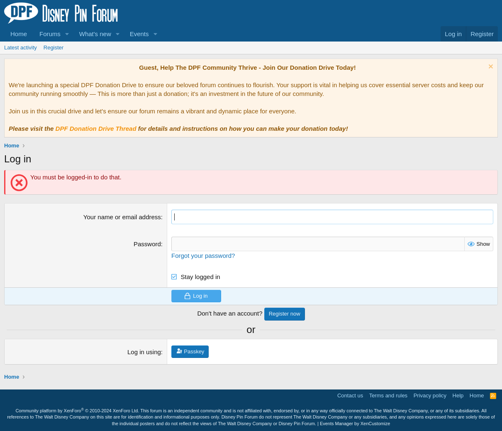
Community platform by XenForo (77, 410)
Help (458, 395)
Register (53, 47)
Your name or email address (122, 216)
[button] (67, 34)
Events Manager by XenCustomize (355, 423)
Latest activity (20, 47)
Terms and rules (388, 395)
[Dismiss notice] (489, 67)
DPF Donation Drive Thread (96, 128)
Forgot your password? (203, 255)
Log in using (144, 351)
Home (18, 33)
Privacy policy (430, 395)
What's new (95, 33)
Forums (50, 33)
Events (139, 33)
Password (147, 243)
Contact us (350, 395)
